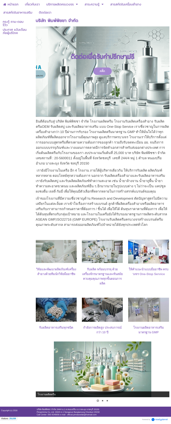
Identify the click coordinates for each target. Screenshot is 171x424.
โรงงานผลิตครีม (47, 394)
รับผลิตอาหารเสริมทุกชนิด (56, 327)
